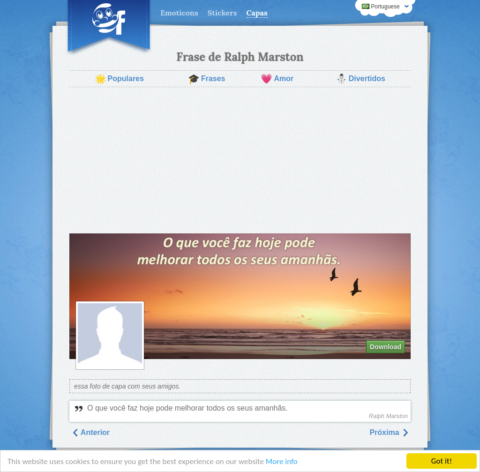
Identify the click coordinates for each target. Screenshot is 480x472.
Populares (119, 79)
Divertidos (360, 79)
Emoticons (179, 12)
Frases (206, 79)
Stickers (222, 12)
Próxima (389, 432)
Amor (277, 79)
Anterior (90, 432)
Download (385, 347)
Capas (257, 12)
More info (282, 461)
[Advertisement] (240, 160)
